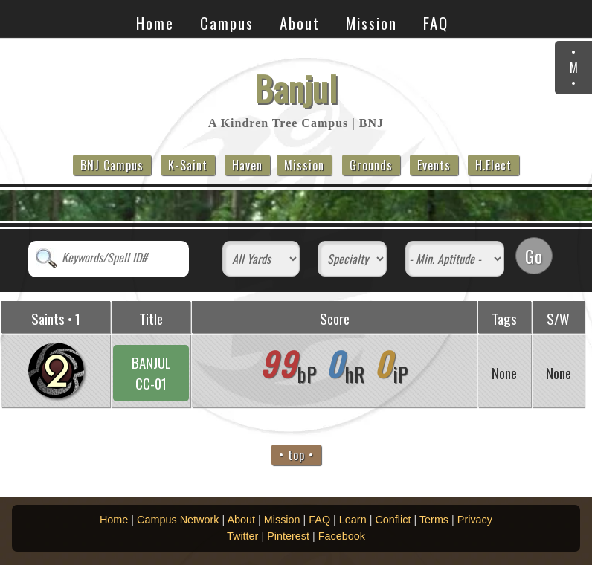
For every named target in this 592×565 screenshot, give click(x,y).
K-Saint (187, 165)
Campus (227, 22)
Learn (353, 520)
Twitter (242, 536)
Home (155, 22)
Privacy (474, 520)
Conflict (393, 520)
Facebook (341, 536)
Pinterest (288, 536)
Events (434, 165)
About (300, 22)
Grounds (371, 165)
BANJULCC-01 (151, 372)
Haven (247, 165)
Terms (433, 520)
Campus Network (178, 520)
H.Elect (493, 165)
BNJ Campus (112, 165)
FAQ (435, 22)
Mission (371, 22)
